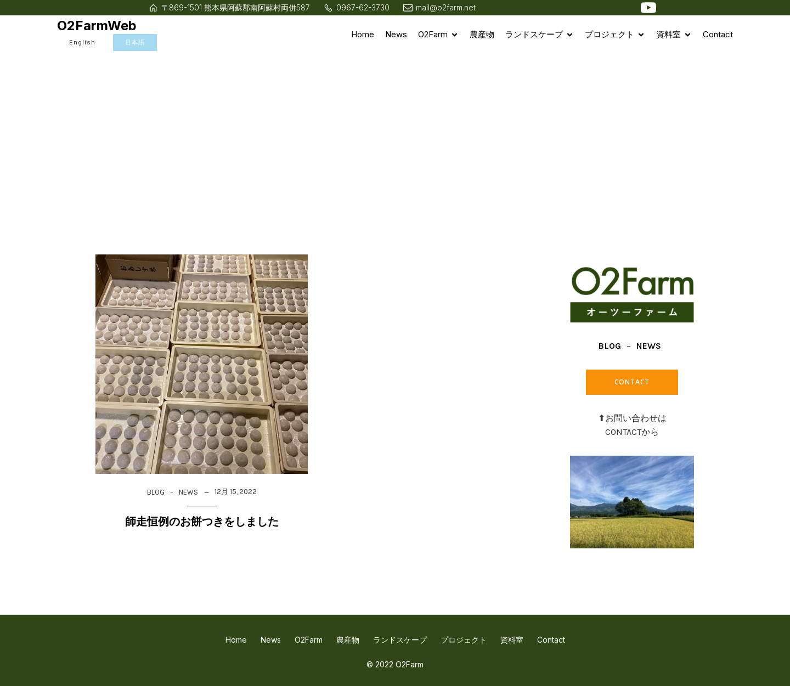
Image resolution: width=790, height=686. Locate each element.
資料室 (511, 639)
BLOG (156, 492)
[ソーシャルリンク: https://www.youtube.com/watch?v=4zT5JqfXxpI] (648, 7)
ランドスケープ (400, 639)
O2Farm (309, 639)
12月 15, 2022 (236, 491)
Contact (718, 34)
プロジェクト (464, 639)
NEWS (188, 492)
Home (362, 34)
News (396, 34)
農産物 (482, 34)
